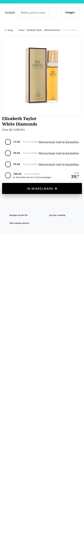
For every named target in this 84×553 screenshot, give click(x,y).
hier (21, 283)
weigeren (43, 291)
